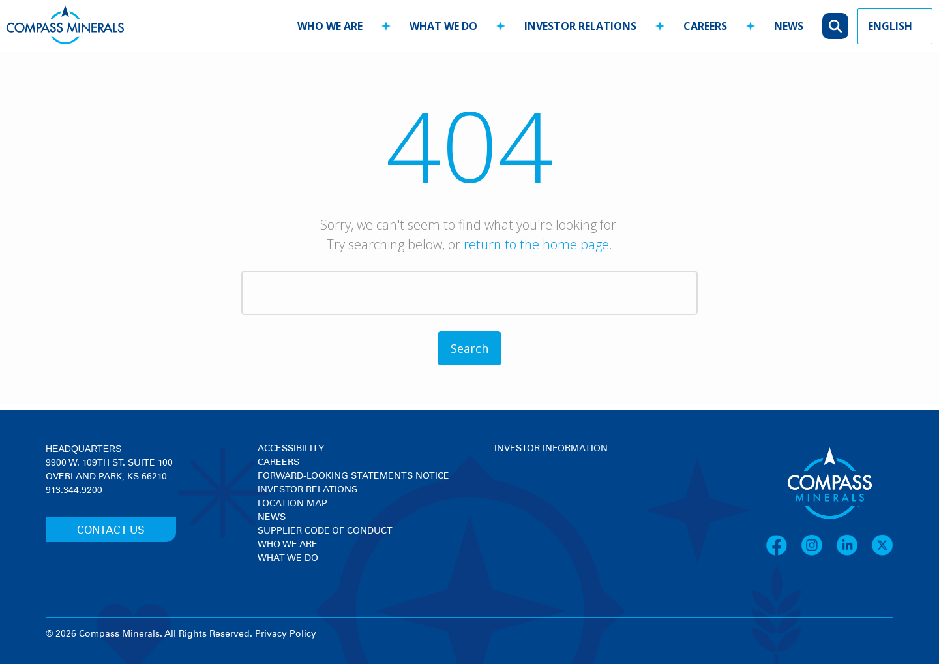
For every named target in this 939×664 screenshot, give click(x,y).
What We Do (288, 558)
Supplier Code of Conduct (325, 531)
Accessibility (291, 448)
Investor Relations (307, 489)
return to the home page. (538, 244)
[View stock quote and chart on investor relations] (554, 504)
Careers (278, 462)
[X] (882, 553)
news (788, 26)
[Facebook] (783, 553)
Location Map (292, 503)
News (272, 517)
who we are (330, 26)
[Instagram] (818, 553)
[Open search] (835, 26)
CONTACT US (111, 530)
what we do (443, 26)
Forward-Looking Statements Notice (353, 476)
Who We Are (288, 544)
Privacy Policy (285, 634)
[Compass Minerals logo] (65, 26)
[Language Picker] (894, 26)
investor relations (580, 26)
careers (705, 26)
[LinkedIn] (853, 553)
